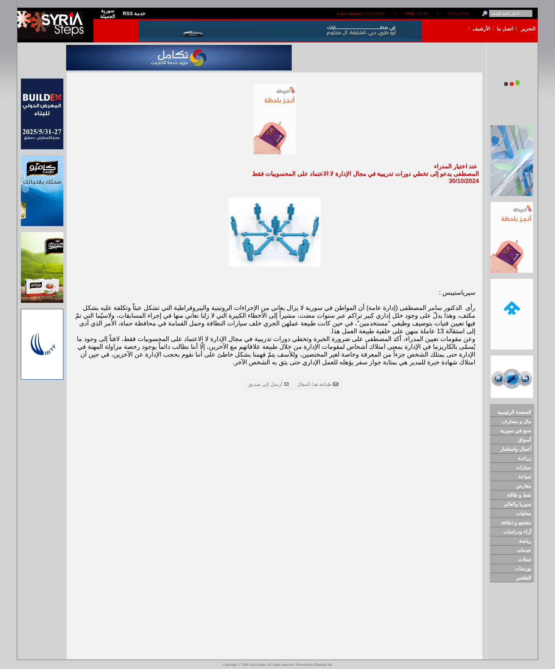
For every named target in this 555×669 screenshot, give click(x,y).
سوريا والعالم (517, 504)
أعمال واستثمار (515, 449)
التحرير (528, 28)
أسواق (524, 440)
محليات (523, 513)
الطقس (523, 578)
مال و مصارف (516, 421)
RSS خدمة (134, 13)
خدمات (524, 550)
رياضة (525, 541)
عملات (524, 559)
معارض (523, 486)
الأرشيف (481, 28)
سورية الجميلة (107, 13)
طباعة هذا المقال (317, 384)
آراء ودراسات (517, 532)
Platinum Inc (323, 665)
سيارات (523, 467)
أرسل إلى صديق (268, 384)
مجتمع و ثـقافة (516, 522)
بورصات (523, 568)
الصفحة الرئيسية (514, 412)
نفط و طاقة (519, 495)
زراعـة (524, 458)
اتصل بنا (505, 28)
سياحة (524, 476)
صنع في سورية (515, 430)
